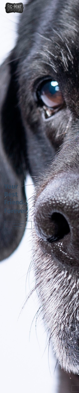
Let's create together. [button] (18, 225)
